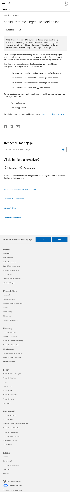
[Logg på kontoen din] (66, 3)
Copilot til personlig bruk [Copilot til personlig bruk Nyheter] (11, 270)
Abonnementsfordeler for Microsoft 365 (20, 189)
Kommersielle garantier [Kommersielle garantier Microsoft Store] (10, 320)
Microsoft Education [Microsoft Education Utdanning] (9, 332)
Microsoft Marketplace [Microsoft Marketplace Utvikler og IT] (10, 432)
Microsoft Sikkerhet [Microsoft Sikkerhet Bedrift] (9, 378)
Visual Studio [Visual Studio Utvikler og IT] (7, 445)
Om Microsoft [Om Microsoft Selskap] (7, 461)
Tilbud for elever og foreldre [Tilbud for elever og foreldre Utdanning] (12, 357)
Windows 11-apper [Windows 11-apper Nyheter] (9, 283)
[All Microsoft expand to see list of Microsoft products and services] (3, 3)
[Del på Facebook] (5, 126)
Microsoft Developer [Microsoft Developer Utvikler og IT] (9, 415)
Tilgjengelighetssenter (12, 217)
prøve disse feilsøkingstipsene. (53, 114)
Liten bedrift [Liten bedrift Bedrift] (7, 403)
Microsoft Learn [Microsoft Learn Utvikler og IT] (8, 419)
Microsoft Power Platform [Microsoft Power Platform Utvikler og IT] (11, 436)
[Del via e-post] (16, 126)
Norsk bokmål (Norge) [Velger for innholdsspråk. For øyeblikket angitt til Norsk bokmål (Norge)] (14, 481)
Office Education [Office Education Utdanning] (8, 349)
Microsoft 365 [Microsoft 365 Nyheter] (7, 274)
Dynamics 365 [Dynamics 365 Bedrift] (7, 386)
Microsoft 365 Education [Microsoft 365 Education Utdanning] (11, 345)
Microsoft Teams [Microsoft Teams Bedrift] (8, 399)
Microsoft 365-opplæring (14, 198)
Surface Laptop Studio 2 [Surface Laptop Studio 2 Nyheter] (10, 262)
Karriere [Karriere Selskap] (5, 457)
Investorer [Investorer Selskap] (6, 469)
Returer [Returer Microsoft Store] (5, 307)
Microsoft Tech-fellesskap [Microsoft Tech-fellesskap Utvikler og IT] (11, 428)
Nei (59, 239)
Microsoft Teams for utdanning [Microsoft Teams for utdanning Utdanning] (13, 341)
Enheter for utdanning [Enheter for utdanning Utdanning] (10, 336)
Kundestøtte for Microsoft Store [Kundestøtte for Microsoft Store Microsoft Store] (13, 303)
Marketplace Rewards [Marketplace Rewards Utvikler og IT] (10, 440)
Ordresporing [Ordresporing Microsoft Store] (7, 312)
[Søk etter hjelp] (9, 3)
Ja (43, 239)
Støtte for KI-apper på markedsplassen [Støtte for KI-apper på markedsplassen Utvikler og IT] (15, 424)
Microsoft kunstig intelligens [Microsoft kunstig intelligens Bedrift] (12, 374)
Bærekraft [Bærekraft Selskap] (6, 474)
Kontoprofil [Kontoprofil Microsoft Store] (6, 295)
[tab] (10, 30)
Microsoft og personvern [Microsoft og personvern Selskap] (11, 465)
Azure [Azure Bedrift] (5, 382)
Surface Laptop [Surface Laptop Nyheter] (8, 258)
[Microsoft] (35, 2)
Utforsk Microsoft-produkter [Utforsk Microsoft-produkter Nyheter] (12, 279)
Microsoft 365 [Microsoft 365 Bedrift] (7, 390)
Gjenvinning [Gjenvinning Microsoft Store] (7, 316)
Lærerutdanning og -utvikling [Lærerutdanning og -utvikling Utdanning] (12, 353)
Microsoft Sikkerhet (11, 208)
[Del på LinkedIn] (10, 126)
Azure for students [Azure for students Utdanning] (9, 362)
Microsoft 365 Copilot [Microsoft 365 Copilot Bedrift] (10, 395)
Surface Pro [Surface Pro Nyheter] (6, 253)
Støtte (5, 9)
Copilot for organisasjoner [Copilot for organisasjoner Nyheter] (11, 266)
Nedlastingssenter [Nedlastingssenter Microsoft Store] (9, 299)
